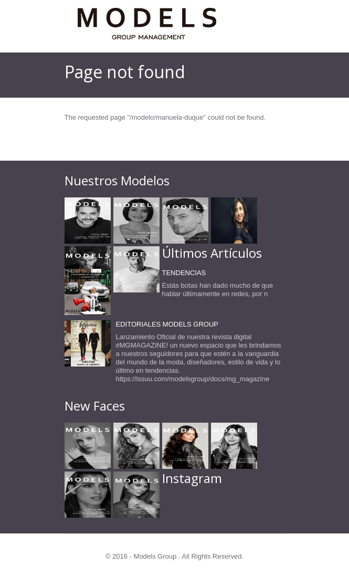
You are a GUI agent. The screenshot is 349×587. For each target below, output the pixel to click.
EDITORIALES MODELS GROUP (167, 324)
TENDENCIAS (184, 273)
